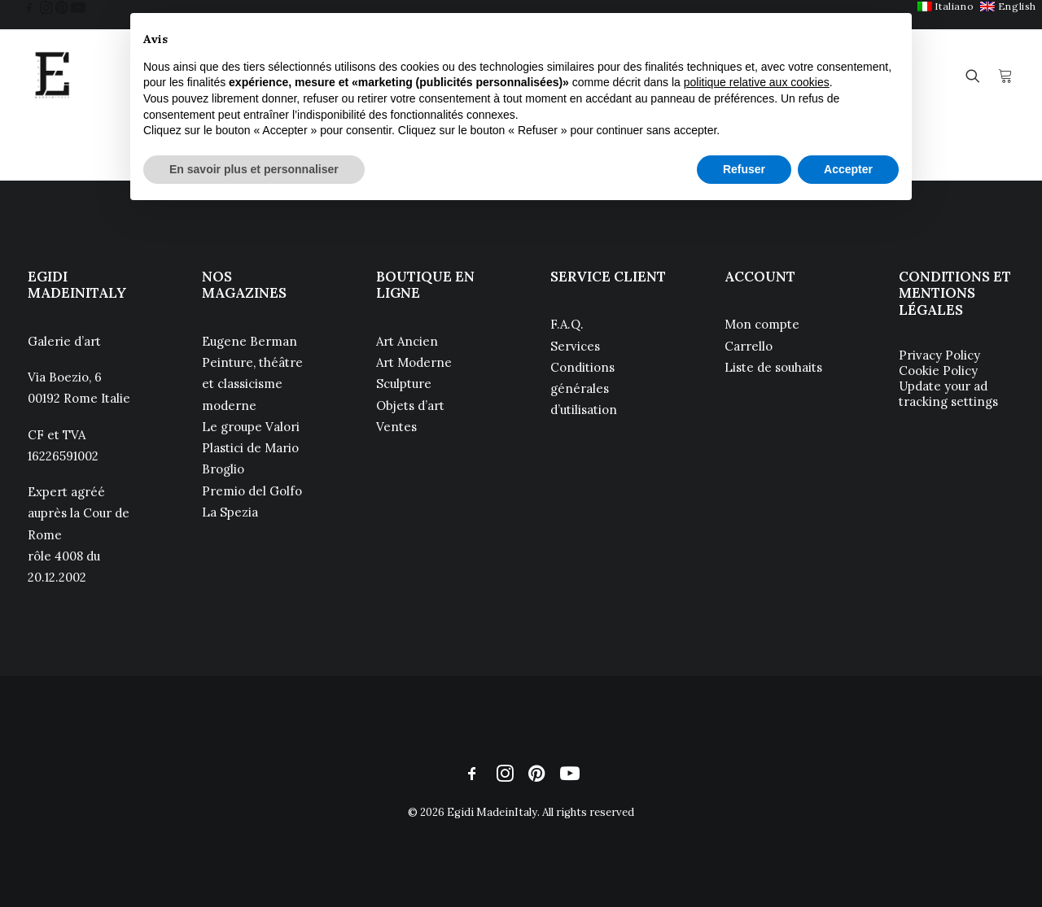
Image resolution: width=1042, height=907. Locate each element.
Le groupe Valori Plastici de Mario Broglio (251, 448)
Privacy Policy (939, 355)
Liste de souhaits (773, 367)
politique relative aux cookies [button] (757, 82)
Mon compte (762, 324)
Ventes (396, 426)
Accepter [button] (848, 169)
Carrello (749, 346)
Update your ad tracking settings (948, 393)
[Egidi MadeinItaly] (52, 75)
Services (575, 346)
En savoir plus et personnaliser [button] (254, 169)
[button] (29, 7)
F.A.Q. (567, 324)
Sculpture (403, 383)
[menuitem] (945, 6)
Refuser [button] (744, 169)
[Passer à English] (1008, 6)
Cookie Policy (938, 370)
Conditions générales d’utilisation (583, 389)
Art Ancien (407, 341)
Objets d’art (410, 405)
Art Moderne (414, 362)
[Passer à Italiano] (945, 6)
